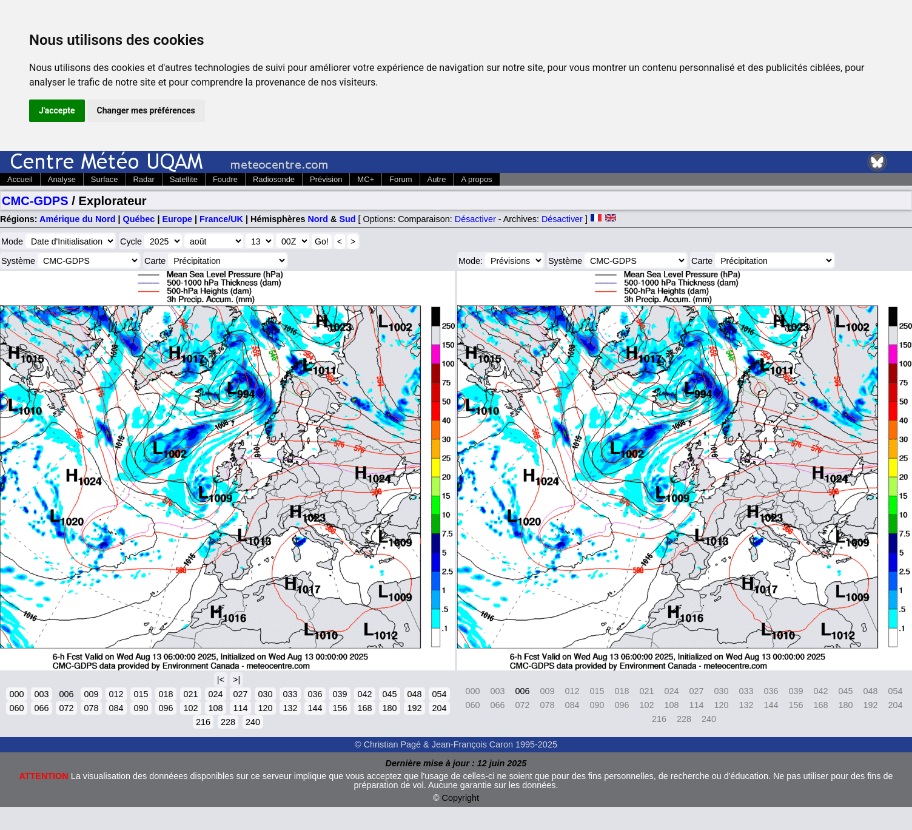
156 (339, 708)
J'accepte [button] (57, 110)
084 (116, 708)
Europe (177, 219)
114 (240, 708)
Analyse (62, 179)
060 (16, 708)
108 (215, 708)
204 (439, 708)
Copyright (461, 798)
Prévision (326, 179)
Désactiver (475, 219)
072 (66, 708)
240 (253, 722)
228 (228, 722)
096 (165, 708)
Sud (347, 219)
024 (215, 694)
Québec (139, 219)
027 (240, 694)
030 (265, 694)
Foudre (225, 179)
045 (389, 694)
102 (190, 708)
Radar (144, 179)
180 (389, 708)
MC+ (365, 179)
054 (439, 694)
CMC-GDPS (35, 201)
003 (41, 694)
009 (91, 694)
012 (116, 694)
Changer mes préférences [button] (146, 110)
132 (290, 708)
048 (414, 694)
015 (140, 694)
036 (314, 694)
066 (41, 708)
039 (339, 694)
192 (414, 708)
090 (140, 708)
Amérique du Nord (77, 219)
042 (364, 694)
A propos (476, 179)
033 (290, 694)
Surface (104, 179)
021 (190, 694)
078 (91, 708)
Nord (317, 219)
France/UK (221, 219)
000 (16, 694)
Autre (437, 179)
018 (165, 694)
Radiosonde (274, 179)
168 (364, 708)
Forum (400, 179)
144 (314, 708)
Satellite (184, 179)
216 (203, 722)
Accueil (20, 179)
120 (265, 708)
